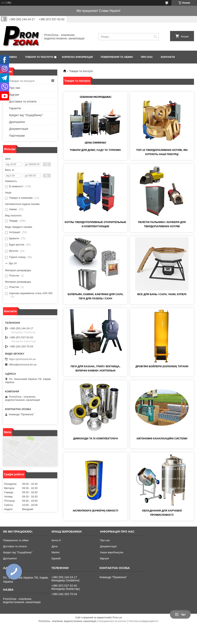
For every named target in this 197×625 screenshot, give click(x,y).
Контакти (168, 56)
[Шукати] (155, 36)
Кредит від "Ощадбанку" (26, 115)
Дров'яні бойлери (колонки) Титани (161, 366)
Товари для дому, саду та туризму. (95, 149)
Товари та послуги (39, 56)
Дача (54, 546)
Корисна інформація (77, 56)
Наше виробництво (111, 552)
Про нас (147, 56)
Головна (10, 56)
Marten (55, 552)
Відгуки (14, 94)
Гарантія (15, 108)
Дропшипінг (17, 122)
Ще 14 (12, 263)
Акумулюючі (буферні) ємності (95, 510)
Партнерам (17, 135)
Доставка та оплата (22, 101)
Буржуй (55, 558)
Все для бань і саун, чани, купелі (161, 294)
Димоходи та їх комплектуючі (95, 438)
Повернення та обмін (117, 56)
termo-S (56, 540)
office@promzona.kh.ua (22, 364)
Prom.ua (117, 617)
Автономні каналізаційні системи (161, 438)
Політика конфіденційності (143, 621)
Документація (18, 128)
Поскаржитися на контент (112, 621)
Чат (180, 614)
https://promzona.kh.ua (22, 359)
